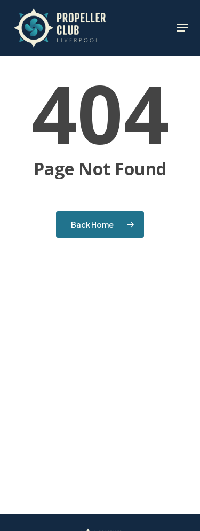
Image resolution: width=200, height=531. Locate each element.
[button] (182, 27)
